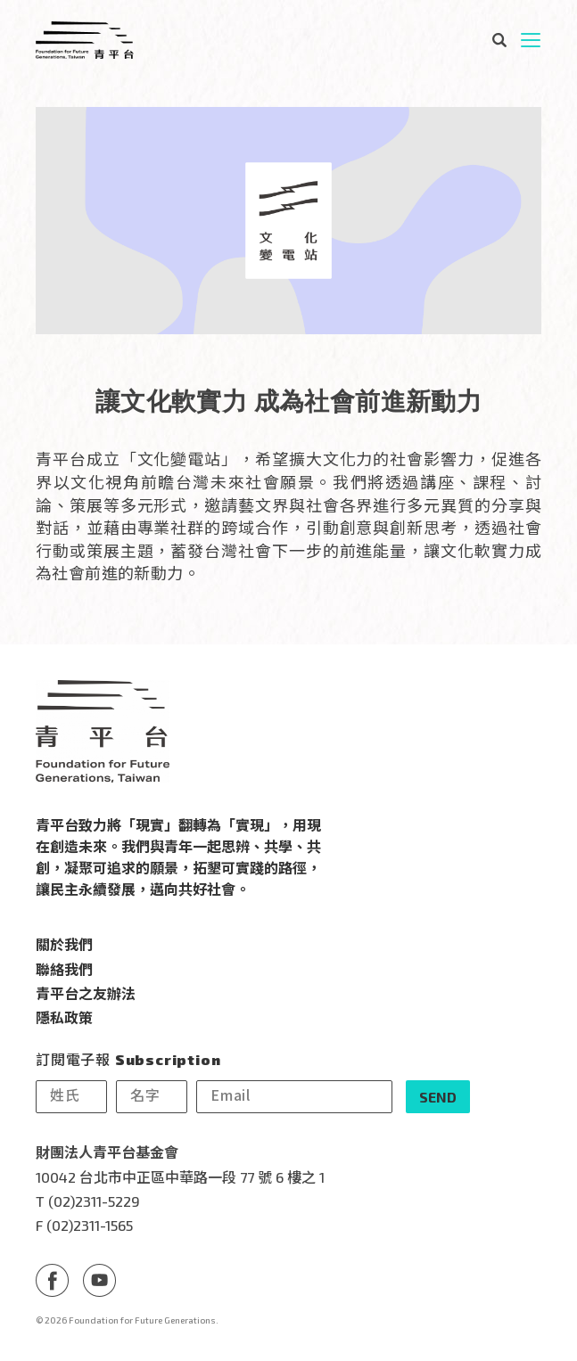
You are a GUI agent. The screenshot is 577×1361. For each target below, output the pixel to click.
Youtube (99, 1280)
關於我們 (64, 944)
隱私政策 (64, 1017)
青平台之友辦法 (86, 993)
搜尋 (498, 40)
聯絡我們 (64, 969)
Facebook (52, 1280)
